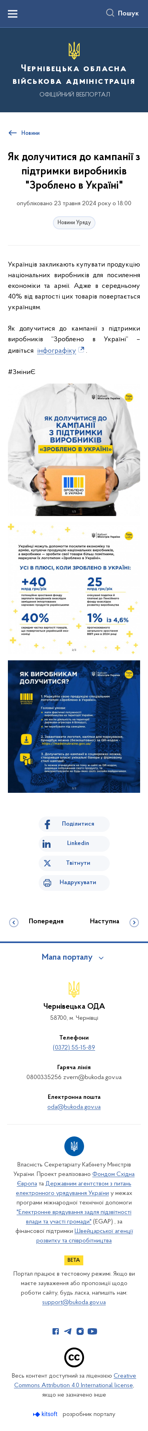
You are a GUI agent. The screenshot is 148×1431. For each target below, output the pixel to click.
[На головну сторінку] (74, 69)
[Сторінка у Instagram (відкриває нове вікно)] (80, 1331)
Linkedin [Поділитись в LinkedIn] (78, 843)
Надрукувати (78, 882)
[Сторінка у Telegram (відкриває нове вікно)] (68, 1331)
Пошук (128, 13)
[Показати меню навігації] (12, 13)
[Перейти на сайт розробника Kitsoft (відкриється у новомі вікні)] (46, 1414)
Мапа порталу (67, 957)
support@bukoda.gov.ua (74, 1302)
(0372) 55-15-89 (74, 1048)
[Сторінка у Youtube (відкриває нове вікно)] (92, 1331)
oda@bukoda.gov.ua (74, 1107)
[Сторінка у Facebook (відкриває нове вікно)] (55, 1331)
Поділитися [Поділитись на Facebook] (78, 824)
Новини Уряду (74, 223)
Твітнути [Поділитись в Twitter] (78, 863)
